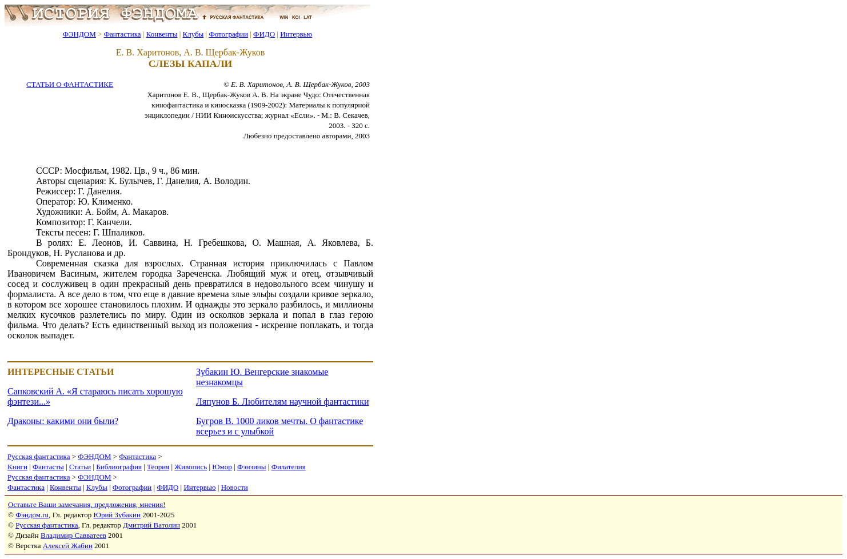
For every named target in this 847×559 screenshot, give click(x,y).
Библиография (119, 466)
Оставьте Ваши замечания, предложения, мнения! (86, 504)
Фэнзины (251, 466)
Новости (234, 487)
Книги (17, 466)
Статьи (80, 466)
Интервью (296, 34)
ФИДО (264, 34)
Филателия (288, 466)
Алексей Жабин (68, 545)
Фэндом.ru (32, 514)
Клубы (192, 34)
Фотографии (228, 34)
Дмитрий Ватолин (151, 525)
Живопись (190, 466)
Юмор (222, 466)
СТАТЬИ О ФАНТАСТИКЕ (69, 84)
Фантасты (48, 466)
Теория (158, 466)
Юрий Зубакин (117, 514)
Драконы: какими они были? (62, 421)
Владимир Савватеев (73, 535)
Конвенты (162, 34)
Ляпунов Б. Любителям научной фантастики (282, 401)
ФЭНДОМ (79, 34)
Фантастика (122, 34)
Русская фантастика (38, 456)
